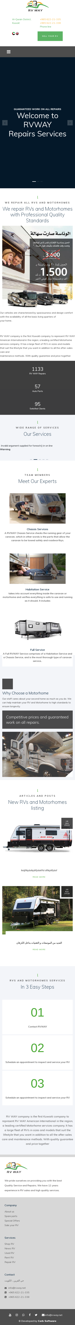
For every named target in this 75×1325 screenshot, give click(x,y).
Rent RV (9, 1257)
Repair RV (10, 1262)
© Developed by (37, 1320)
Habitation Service (37, 589)
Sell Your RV (50, 36)
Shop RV (9, 1243)
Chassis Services (37, 529)
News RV (10, 1248)
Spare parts (11, 1216)
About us (9, 1211)
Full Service (37, 650)
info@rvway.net (17, 1287)
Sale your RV (11, 1225)
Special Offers (12, 1220)
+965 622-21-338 (50, 22)
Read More (39, 877)
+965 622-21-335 (50, 19)
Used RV (9, 1252)
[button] (5, 122)
